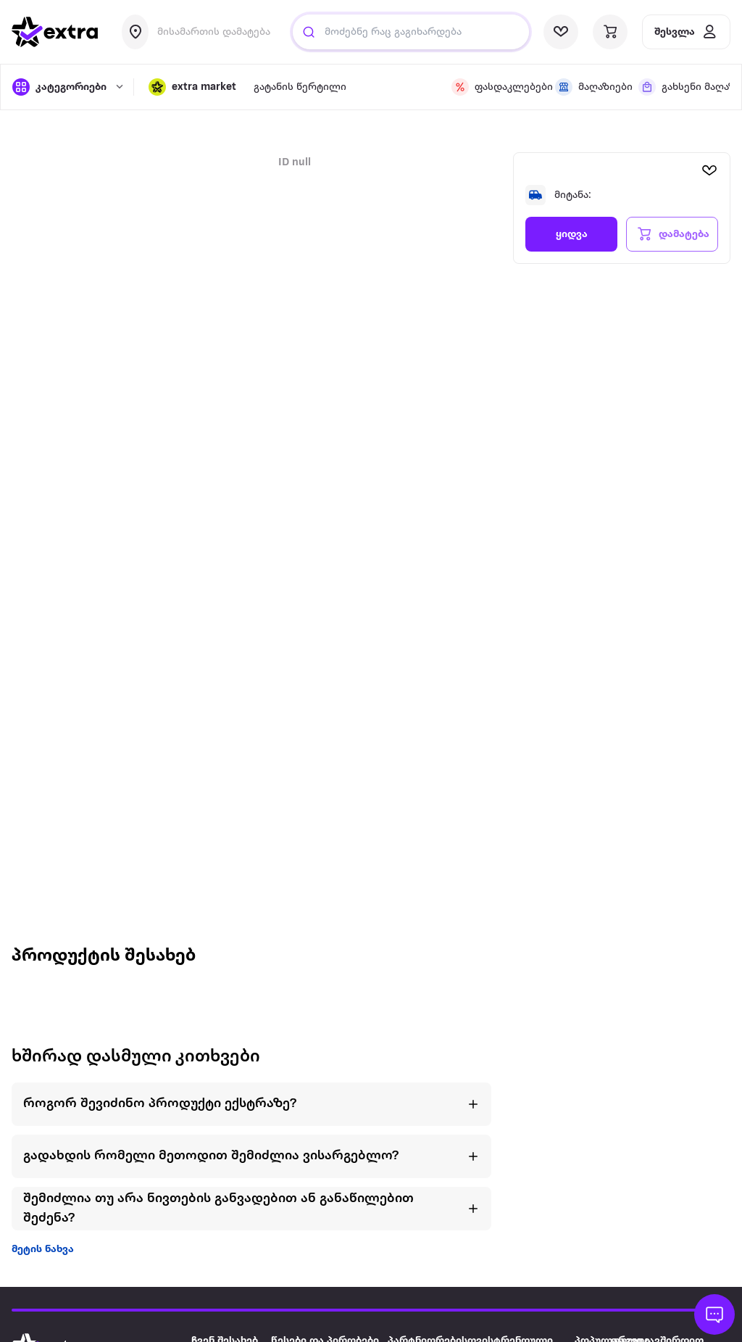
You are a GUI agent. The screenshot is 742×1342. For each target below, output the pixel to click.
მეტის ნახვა (43, 1249)
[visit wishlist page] (560, 32)
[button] (192, 87)
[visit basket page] (610, 32)
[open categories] (65, 87)
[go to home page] (55, 32)
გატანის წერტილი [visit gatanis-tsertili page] (300, 87)
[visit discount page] (494, 87)
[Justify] (308, 32)
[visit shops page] (588, 87)
